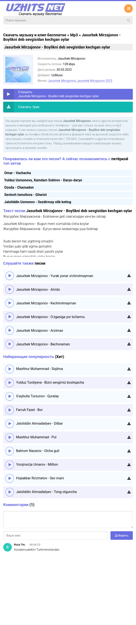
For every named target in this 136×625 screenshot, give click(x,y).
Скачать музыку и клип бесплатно (34, 35)
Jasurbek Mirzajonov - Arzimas (39, 331)
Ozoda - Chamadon (19, 187)
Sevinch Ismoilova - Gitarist (25, 195)
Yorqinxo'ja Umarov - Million (37, 464)
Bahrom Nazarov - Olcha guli (37, 451)
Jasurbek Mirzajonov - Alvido (38, 290)
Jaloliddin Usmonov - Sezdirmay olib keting (37, 202)
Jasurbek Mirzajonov (62, 80)
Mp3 (74, 35)
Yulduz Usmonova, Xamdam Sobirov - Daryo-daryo (43, 180)
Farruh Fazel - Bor (29, 410)
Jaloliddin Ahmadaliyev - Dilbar (39, 423)
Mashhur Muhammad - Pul (36, 437)
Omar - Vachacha (17, 173)
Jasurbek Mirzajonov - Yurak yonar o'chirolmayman (54, 276)
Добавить (121, 535)
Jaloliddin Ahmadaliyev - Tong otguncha (46, 492)
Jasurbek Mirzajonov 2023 (94, 80)
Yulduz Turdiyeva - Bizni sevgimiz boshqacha (50, 382)
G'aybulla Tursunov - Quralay (37, 396)
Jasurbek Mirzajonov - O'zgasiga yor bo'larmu (50, 317)
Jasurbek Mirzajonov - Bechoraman (43, 344)
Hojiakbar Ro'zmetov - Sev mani (40, 478)
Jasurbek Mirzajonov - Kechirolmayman (46, 303)
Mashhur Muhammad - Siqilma (39, 369)
